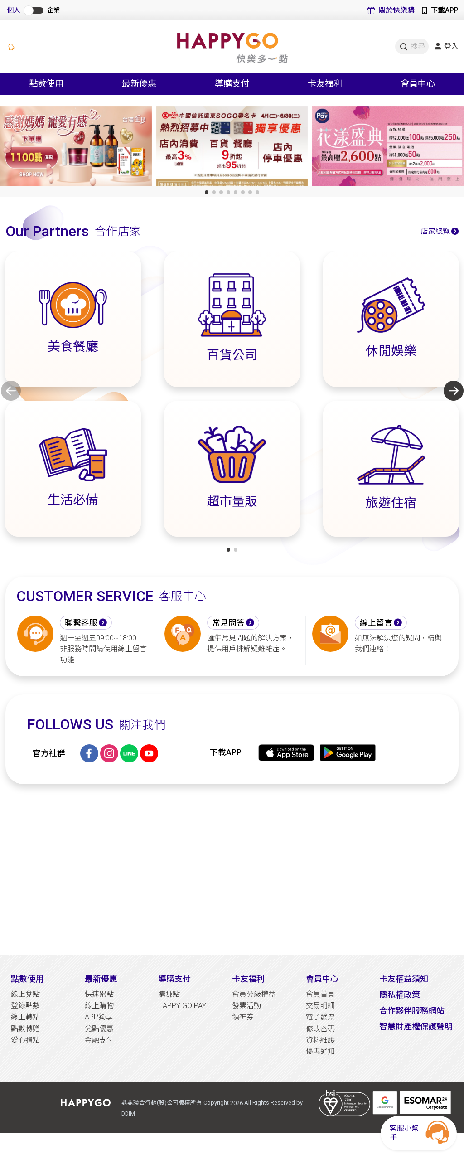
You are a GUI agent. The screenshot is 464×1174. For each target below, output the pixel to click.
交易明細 (320, 1005)
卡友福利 (248, 979)
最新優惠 (101, 979)
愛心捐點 (25, 1040)
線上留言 (376, 622)
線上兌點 (25, 994)
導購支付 (174, 979)
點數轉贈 (25, 1028)
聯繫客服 (81, 622)
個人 (13, 10)
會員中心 (322, 979)
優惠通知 (320, 1051)
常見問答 (228, 622)
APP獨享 (99, 1017)
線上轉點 (25, 1017)
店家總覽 (435, 231)
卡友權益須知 (403, 979)
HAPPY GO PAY (182, 1005)
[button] (206, 192)
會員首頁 (320, 994)
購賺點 (169, 994)
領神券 (243, 1017)
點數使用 (27, 979)
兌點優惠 (99, 1028)
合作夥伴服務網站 (412, 1010)
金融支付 (99, 1040)
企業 (53, 10)
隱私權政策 (399, 994)
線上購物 (99, 1005)
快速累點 (99, 994)
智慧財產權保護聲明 (416, 1026)
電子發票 (320, 1017)
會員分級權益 (254, 994)
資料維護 (320, 1040)
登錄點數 (25, 1005)
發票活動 (246, 1005)
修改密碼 (320, 1028)
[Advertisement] (232, 869)
